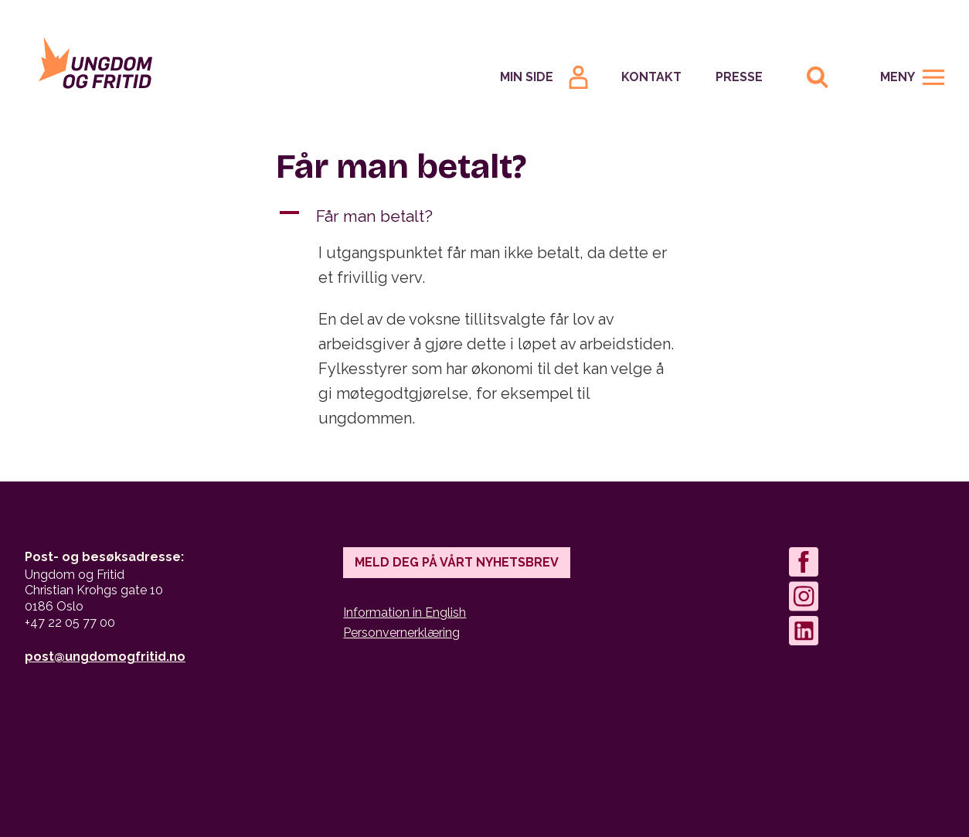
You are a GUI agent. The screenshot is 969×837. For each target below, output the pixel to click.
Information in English (404, 612)
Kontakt (651, 77)
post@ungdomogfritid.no (105, 656)
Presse (739, 77)
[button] (484, 216)
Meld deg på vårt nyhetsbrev (457, 562)
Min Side (526, 77)
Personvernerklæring (401, 632)
